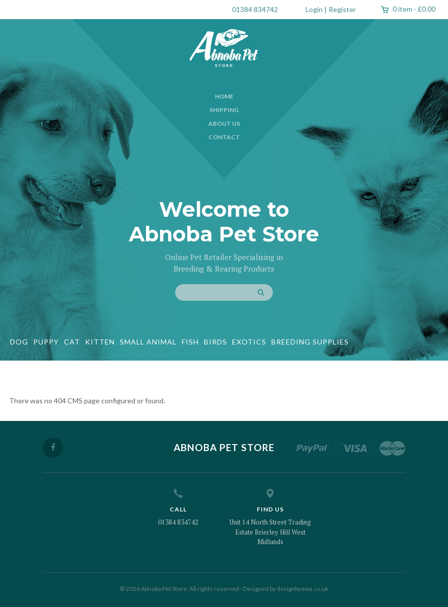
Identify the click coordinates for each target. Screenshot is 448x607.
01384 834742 (255, 9)
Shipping (224, 110)
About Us (224, 123)
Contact (224, 137)
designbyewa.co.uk (302, 588)
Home (224, 96)
